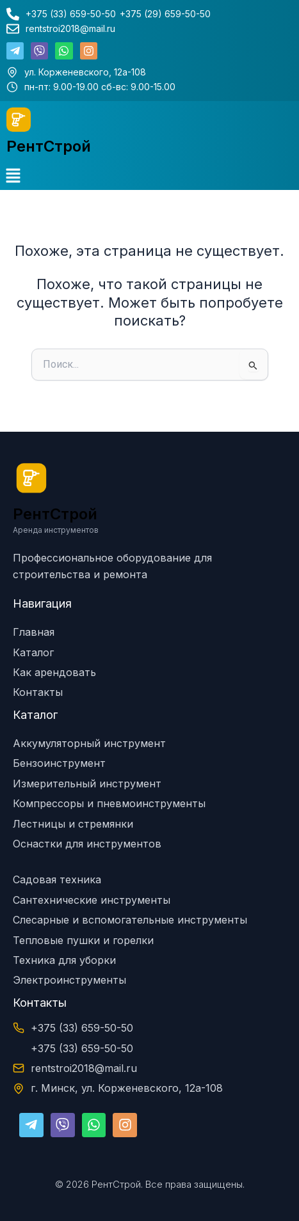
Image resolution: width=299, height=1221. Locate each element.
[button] (13, 176)
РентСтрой (48, 146)
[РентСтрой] (18, 119)
